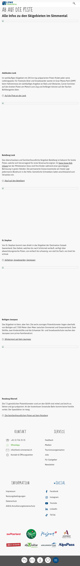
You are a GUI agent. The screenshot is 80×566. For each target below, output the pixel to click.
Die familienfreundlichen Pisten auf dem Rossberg (25, 415)
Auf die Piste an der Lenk (14, 95)
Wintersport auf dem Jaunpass (16, 339)
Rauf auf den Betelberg (13, 181)
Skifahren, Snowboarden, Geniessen (18, 260)
